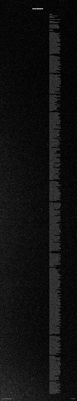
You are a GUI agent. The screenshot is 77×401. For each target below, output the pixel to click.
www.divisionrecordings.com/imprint (54, 392)
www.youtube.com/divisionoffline (54, 27)
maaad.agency (51, 30)
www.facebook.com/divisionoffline (54, 26)
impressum (73, 398)
